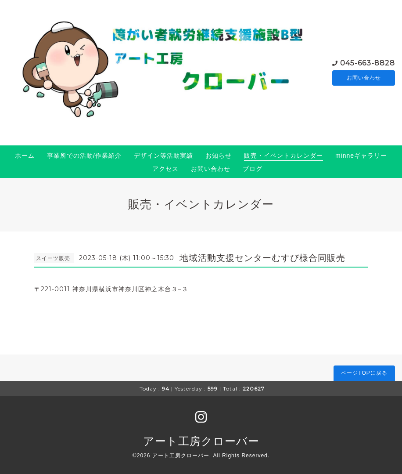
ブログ (252, 168)
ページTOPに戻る (364, 373)
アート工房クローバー (201, 441)
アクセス (165, 168)
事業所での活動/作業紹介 (84, 155)
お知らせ (218, 155)
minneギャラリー (361, 155)
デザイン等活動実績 (163, 155)
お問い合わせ (364, 77)
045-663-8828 (367, 62)
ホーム (25, 155)
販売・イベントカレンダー (283, 155)
